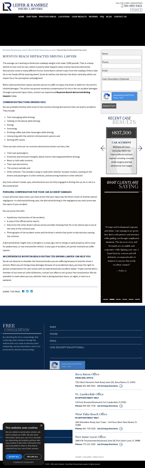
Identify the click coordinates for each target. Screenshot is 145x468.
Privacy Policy (98, 457)
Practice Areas (47, 17)
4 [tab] (124, 299)
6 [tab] (137, 299)
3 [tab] (118, 299)
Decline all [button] (32, 457)
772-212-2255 (89, 444)
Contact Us (120, 17)
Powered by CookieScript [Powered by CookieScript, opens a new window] (23, 462)
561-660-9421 (133, 5)
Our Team (31, 17)
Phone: (105, 62)
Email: (105, 71)
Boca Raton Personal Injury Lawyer (15, 50)
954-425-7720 (89, 406)
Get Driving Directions (107, 386)
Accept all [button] (14, 457)
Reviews (93, 17)
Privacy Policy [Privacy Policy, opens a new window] (11, 451)
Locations (64, 17)
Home (21, 17)
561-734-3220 (89, 428)
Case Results (79, 17)
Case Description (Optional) (115, 79)
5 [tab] (131, 299)
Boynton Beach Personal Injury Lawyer (42, 50)
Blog (109, 17)
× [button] (41, 426)
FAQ (102, 17)
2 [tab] (112, 299)
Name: (105, 54)
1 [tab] (105, 299)
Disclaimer (87, 457)
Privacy (116, 98)
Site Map (78, 457)
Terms (121, 98)
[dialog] (23, 444)
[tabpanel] (121, 237)
